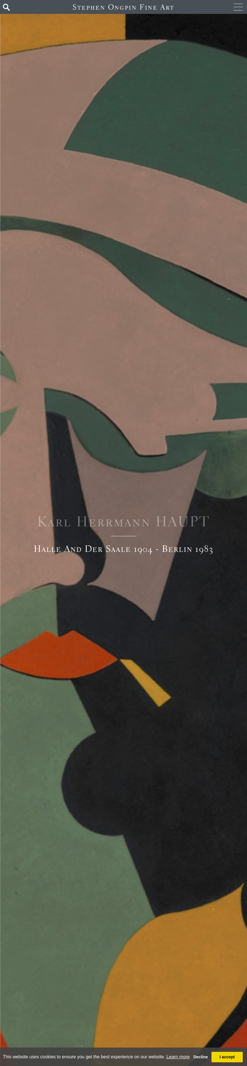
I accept (227, 1057)
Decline (200, 1057)
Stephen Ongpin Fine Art (123, 7)
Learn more (178, 1056)
